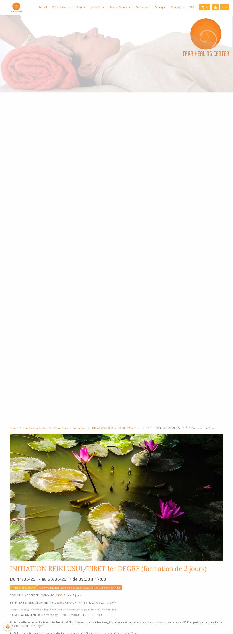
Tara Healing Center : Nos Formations (45, 428)
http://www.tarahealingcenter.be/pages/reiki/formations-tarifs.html (80, 609)
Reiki (79, 7)
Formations (142, 7)
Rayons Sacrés (119, 7)
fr (223, 7)
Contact (176, 7)
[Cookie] (8, 626)
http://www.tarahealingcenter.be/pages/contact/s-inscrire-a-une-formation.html (80, 587)
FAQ (191, 7)
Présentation (60, 7)
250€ (59, 595)
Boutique (160, 7)
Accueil (43, 7)
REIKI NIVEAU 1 (128, 428)
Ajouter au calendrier (23, 587)
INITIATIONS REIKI (102, 428)
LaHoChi (96, 7)
